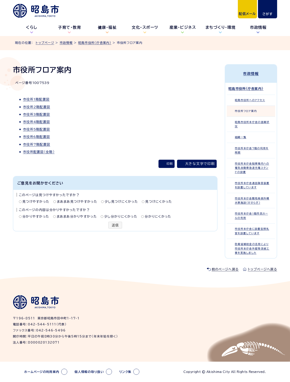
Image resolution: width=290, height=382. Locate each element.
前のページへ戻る (225, 269)
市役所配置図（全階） (39, 151)
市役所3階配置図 (36, 114)
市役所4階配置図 (36, 121)
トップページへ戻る (262, 269)
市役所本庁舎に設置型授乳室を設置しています (252, 231)
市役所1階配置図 (36, 99)
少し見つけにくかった (121, 201)
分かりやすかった (35, 216)
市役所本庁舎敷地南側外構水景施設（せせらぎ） (252, 200)
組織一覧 (240, 137)
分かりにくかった (158, 216)
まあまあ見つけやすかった (77, 201)
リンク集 (125, 371)
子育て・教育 (69, 27)
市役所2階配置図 (36, 107)
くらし (31, 27)
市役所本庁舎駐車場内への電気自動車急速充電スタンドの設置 (252, 168)
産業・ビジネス (183, 27)
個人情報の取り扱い (89, 371)
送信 (115, 225)
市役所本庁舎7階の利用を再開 (251, 150)
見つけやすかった (35, 201)
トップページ (45, 42)
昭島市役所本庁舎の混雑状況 (252, 124)
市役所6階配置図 (36, 136)
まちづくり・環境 (220, 27)
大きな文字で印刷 (200, 163)
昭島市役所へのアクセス (250, 100)
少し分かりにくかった (120, 216)
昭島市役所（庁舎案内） (94, 42)
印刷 (170, 163)
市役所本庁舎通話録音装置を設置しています (252, 185)
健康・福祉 (107, 27)
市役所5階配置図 (36, 129)
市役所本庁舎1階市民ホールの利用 (251, 215)
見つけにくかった (158, 201)
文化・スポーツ (145, 27)
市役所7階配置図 (36, 144)
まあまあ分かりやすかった (77, 216)
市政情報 (258, 27)
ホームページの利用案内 (41, 371)
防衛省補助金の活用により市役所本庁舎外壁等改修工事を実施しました (252, 248)
